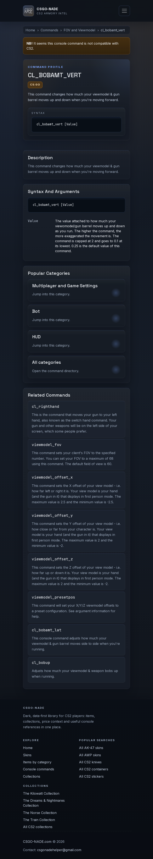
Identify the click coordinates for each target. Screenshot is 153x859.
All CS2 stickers (91, 776)
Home (30, 30)
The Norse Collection (40, 813)
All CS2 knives (90, 762)
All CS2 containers (93, 769)
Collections (31, 776)
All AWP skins (90, 755)
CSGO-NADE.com (37, 841)
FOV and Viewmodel (79, 30)
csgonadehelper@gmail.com (59, 850)
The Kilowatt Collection (41, 793)
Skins (27, 755)
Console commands (38, 769)
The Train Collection (39, 820)
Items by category (37, 762)
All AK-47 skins (91, 748)
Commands (49, 30)
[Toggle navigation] (124, 11)
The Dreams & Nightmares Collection (44, 803)
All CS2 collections (37, 827)
